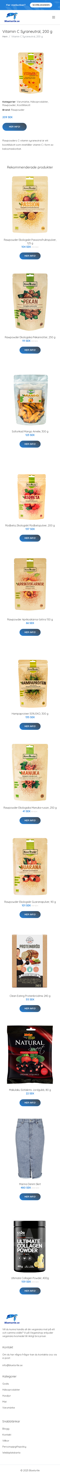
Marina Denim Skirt (30, 1184)
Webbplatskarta (11, 1452)
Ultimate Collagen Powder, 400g (30, 1278)
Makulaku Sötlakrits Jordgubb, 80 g (30, 1090)
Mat (4, 1401)
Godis (5, 1383)
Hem (5, 36)
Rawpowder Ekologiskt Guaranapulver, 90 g (30, 901)
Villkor (5, 1440)
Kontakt (6, 1434)
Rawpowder (9, 105)
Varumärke (23, 101)
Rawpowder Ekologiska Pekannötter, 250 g (30, 337)
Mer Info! (14, 126)
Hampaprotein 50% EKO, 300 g (30, 713)
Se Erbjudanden (41, 5)
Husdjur (6, 1395)
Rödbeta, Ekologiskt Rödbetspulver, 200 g (30, 525)
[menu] (54, 17)
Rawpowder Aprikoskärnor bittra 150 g (30, 619)
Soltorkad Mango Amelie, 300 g (30, 431)
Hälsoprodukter (39, 101)
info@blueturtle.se (12, 1365)
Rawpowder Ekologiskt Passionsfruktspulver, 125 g (30, 241)
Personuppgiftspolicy (14, 1446)
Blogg (5, 1428)
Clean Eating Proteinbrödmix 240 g (30, 995)
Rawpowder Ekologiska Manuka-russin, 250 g (30, 807)
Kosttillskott (23, 105)
